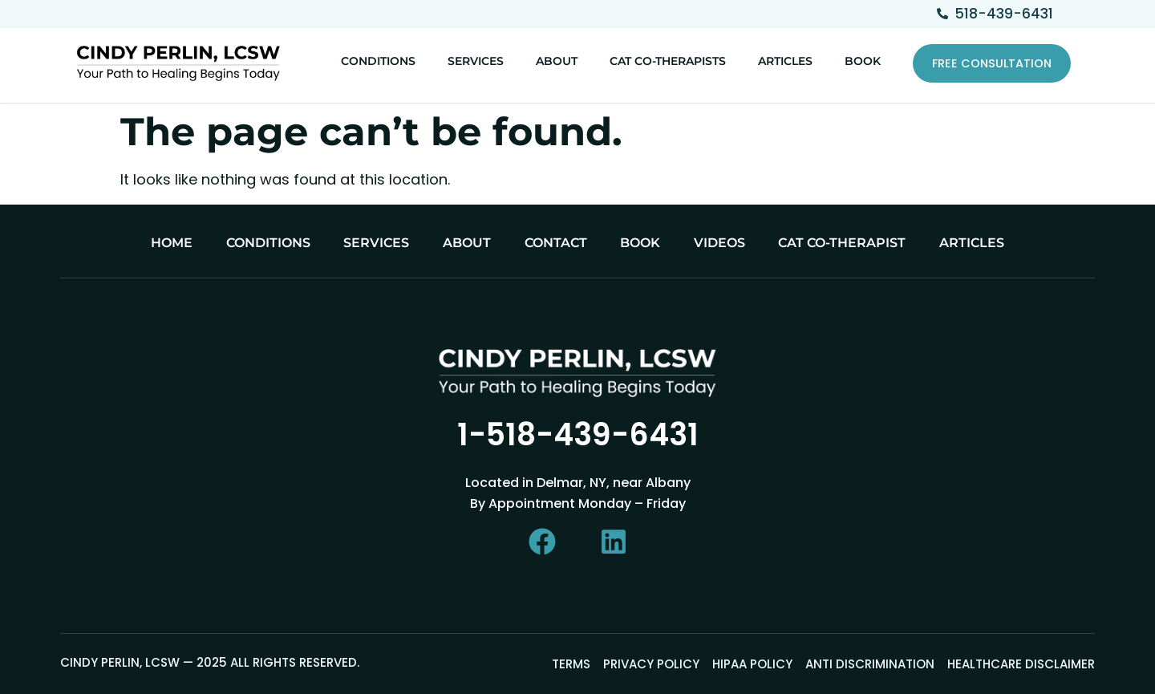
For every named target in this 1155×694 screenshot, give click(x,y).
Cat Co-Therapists (668, 61)
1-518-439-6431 (578, 434)
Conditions (378, 61)
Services (476, 61)
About (557, 61)
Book (863, 61)
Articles (785, 61)
